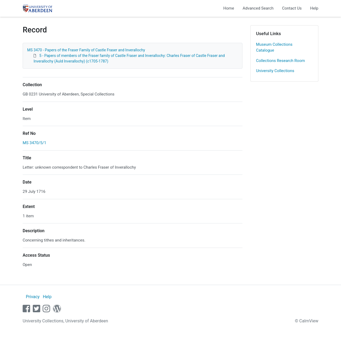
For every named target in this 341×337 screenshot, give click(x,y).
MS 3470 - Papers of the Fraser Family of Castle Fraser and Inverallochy (86, 50)
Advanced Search (258, 8)
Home (228, 8)
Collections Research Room (280, 60)
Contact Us (292, 8)
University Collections (275, 70)
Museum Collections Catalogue (274, 47)
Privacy (33, 296)
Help (314, 8)
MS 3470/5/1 (34, 142)
